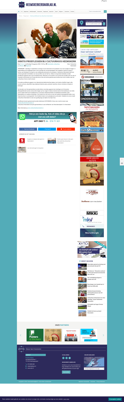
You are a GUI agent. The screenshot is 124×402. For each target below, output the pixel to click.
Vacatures (67, 11)
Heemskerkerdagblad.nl (41, 4)
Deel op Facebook (28, 129)
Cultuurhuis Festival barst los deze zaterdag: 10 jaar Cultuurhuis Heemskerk (96, 299)
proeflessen (21, 66)
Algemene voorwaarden (84, 380)
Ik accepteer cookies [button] (115, 399)
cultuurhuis (57, 64)
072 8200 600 (31, 362)
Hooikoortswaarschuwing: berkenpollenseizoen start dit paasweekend (94, 292)
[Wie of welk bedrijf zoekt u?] (94, 23)
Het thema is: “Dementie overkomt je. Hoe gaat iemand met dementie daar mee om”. (96, 272)
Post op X (47, 129)
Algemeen (26, 11)
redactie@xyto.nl (32, 365)
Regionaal (45, 11)
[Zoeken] (105, 11)
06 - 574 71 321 (53, 121)
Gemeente (39, 11)
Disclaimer (92, 380)
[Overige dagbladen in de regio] (94, 359)
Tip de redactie (66, 129)
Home (20, 16)
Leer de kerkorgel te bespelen (35, 148)
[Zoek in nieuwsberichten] (96, 11)
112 (21, 11)
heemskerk (50, 64)
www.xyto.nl (31, 367)
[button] (19, 337)
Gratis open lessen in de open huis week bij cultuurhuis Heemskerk (65, 141)
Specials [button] (51, 11)
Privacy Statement (101, 380)
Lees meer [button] (66, 399)
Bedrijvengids (33, 11)
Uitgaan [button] (60, 11)
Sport (56, 11)
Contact (72, 11)
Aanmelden (66, 370)
